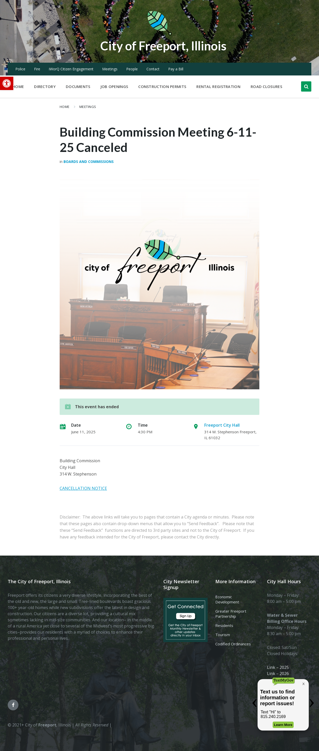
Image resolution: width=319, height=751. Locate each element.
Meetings (110, 69)
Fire (37, 69)
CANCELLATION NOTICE (83, 488)
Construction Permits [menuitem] (162, 86)
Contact (153, 69)
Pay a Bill (175, 69)
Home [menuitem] (18, 86)
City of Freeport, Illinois (163, 45)
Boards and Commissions (88, 161)
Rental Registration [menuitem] (218, 86)
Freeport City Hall (222, 425)
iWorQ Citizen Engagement (71, 69)
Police (20, 69)
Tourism (222, 634)
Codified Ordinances (233, 643)
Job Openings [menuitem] (114, 86)
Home (65, 106)
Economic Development (227, 599)
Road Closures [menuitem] (266, 86)
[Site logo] (159, 34)
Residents (224, 625)
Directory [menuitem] (45, 86)
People (132, 69)
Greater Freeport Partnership (230, 614)
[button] (6, 83)
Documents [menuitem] (78, 86)
